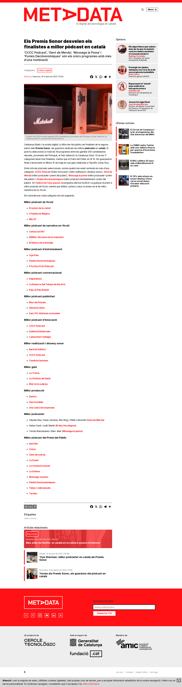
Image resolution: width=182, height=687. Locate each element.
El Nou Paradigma (66, 425)
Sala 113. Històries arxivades (44, 313)
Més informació (91, 684)
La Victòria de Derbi (40, 378)
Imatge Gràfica (142, 672)
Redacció (28, 76)
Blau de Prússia (37, 302)
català (26, 518)
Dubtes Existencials (40, 331)
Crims (32, 449)
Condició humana (39, 360)
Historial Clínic (37, 307)
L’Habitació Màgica (39, 213)
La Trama (34, 373)
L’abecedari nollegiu (40, 337)
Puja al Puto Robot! (39, 290)
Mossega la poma (72, 431)
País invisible (36, 402)
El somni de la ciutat (40, 208)
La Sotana (34, 471)
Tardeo (33, 493)
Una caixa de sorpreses (42, 407)
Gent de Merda (95, 420)
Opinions (121, 39)
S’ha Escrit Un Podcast (41, 266)
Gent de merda (37, 454)
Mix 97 (32, 219)
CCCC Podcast (37, 326)
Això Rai (33, 443)
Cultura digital (44, 70)
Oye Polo (34, 255)
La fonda (34, 460)
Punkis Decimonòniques (42, 260)
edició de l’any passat (48, 182)
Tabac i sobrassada (39, 488)
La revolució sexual (39, 465)
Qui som (119, 672)
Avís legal (154, 672)
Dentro (33, 396)
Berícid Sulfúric (37, 349)
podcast (33, 518)
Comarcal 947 (37, 231)
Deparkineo (35, 278)
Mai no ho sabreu (38, 384)
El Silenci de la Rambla (41, 242)
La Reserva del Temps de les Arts (47, 284)
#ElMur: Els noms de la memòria (46, 237)
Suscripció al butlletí (103, 601)
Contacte (129, 672)
